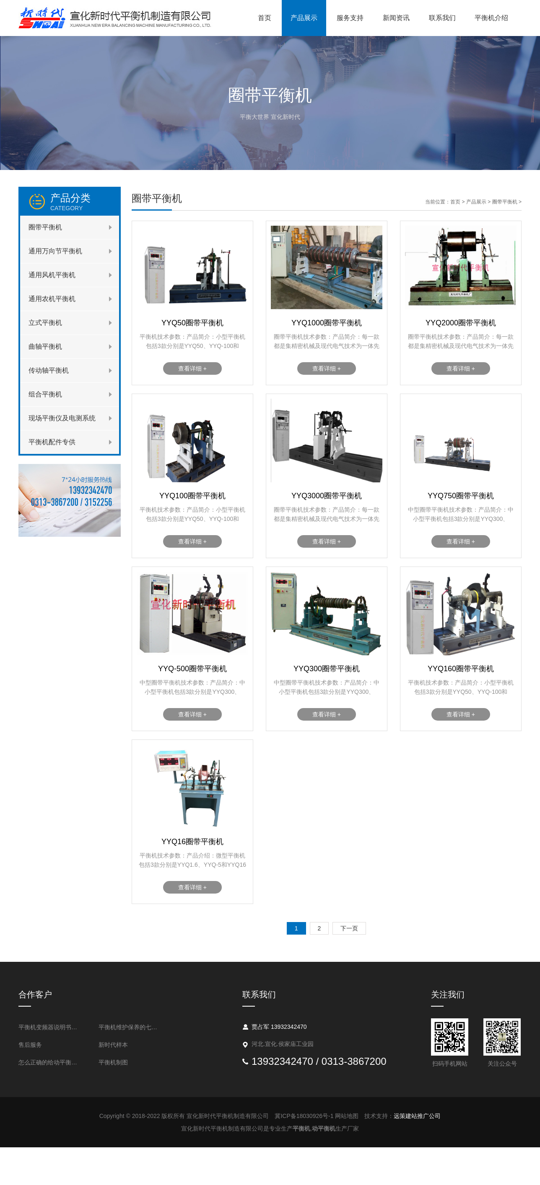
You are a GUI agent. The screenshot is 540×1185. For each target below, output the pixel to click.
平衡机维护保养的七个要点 (131, 1027)
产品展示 (304, 17)
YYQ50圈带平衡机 (192, 323)
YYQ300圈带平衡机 (326, 669)
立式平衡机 (45, 322)
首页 (264, 17)
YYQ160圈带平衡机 (461, 669)
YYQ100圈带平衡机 (192, 496)
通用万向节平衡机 (55, 251)
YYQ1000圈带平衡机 (326, 323)
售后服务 (30, 1044)
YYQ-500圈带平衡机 (192, 669)
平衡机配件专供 (52, 442)
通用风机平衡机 (52, 274)
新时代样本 (113, 1044)
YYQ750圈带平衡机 (461, 496)
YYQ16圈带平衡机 (192, 841)
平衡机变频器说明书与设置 (50, 1027)
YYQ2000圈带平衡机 (461, 323)
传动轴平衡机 (49, 370)
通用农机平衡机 (52, 298)
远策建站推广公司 (417, 1116)
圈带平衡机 (45, 227)
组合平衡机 (45, 394)
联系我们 (442, 17)
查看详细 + (192, 368)
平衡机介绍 (491, 17)
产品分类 (84, 201)
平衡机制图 (113, 1062)
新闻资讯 (396, 17)
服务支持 (350, 17)
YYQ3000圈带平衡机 (326, 496)
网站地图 (346, 1116)
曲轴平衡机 (45, 346)
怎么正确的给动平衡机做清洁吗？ (50, 1062)
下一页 (349, 928)
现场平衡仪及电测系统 (62, 418)
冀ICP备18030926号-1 (304, 1116)
